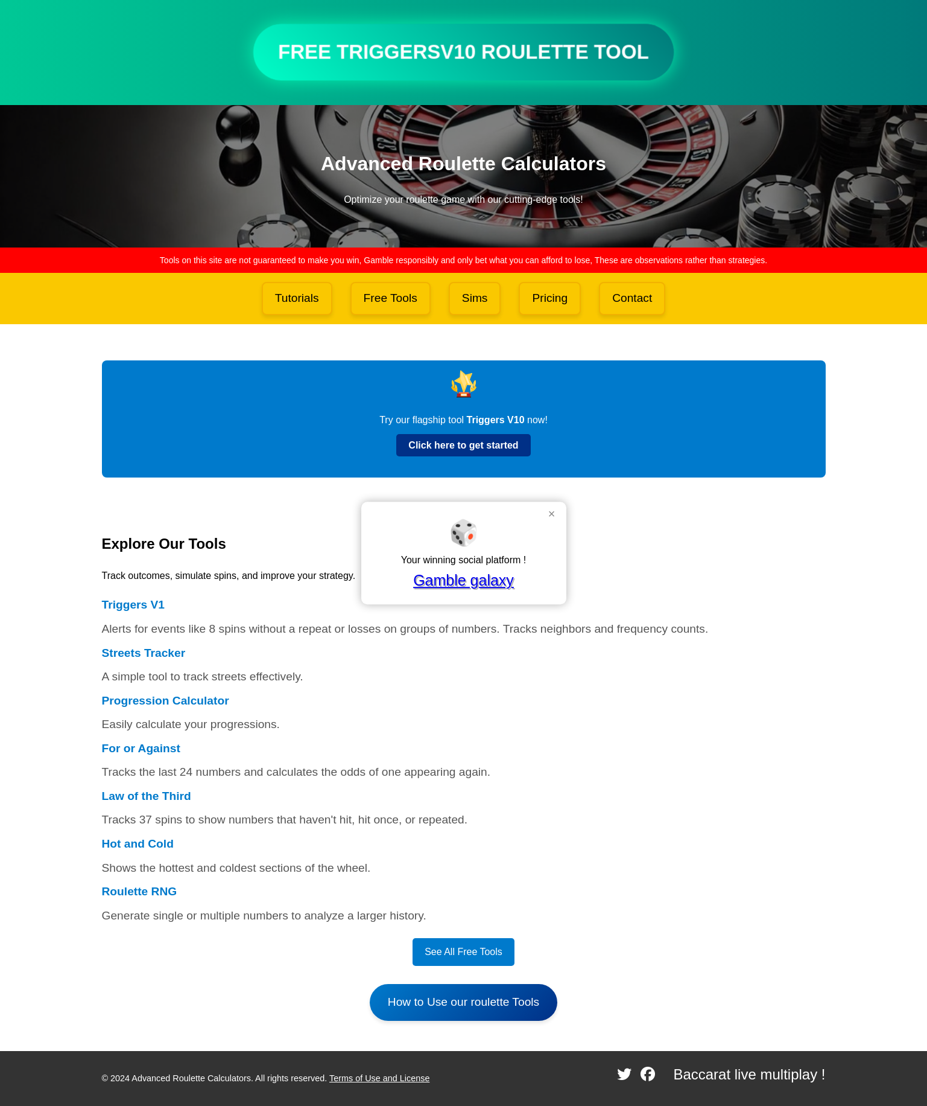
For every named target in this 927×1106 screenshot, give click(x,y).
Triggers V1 (133, 604)
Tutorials (297, 298)
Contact (632, 298)
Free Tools (390, 298)
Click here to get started (463, 445)
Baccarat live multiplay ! (749, 1074)
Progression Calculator (165, 700)
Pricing (550, 298)
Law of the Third (146, 796)
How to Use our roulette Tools (463, 1002)
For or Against (141, 748)
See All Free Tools (463, 952)
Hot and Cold (138, 843)
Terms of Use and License (379, 1078)
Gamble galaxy (463, 580)
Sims (475, 298)
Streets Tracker (144, 653)
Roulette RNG (139, 891)
